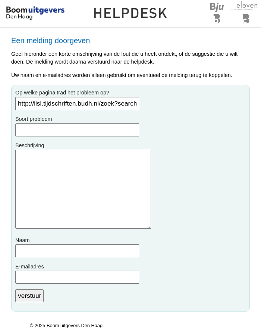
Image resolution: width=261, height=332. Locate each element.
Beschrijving (29, 145)
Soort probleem (33, 119)
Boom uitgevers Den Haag (75, 325)
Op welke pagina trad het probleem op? (62, 93)
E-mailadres (29, 267)
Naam (22, 240)
